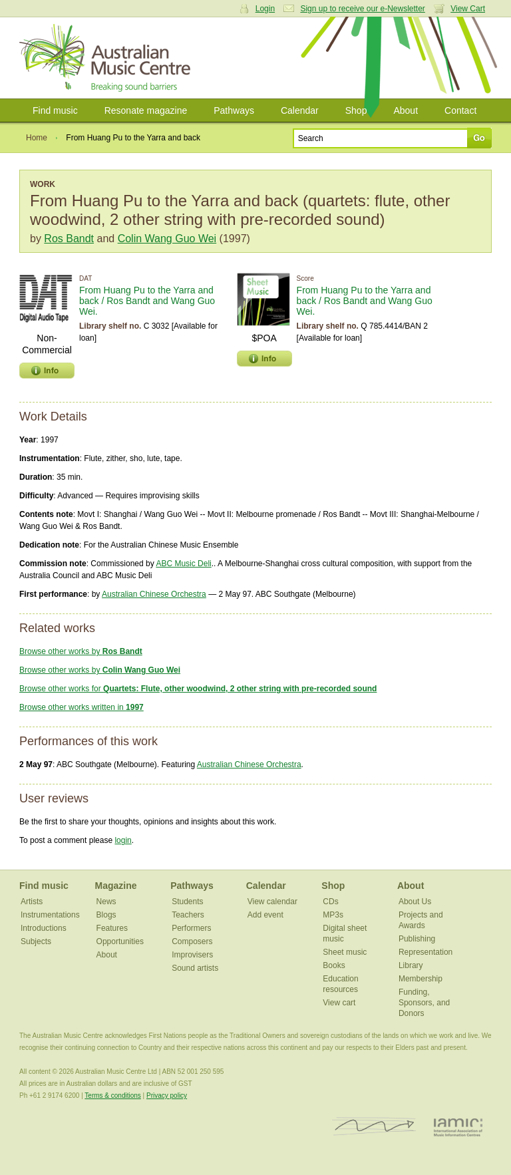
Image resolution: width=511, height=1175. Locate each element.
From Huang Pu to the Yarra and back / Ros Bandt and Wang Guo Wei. (147, 301)
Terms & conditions (112, 1095)
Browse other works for (198, 688)
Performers (191, 928)
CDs (330, 901)
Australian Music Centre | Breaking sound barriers (107, 58)
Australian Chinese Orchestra (154, 594)
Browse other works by (80, 651)
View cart (339, 1002)
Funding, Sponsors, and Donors (424, 1002)
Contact (460, 110)
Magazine (116, 885)
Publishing (417, 938)
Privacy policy (166, 1095)
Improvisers (192, 954)
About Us (415, 901)
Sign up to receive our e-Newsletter (362, 8)
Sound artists (195, 968)
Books (334, 965)
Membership (420, 978)
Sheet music (345, 952)
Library (411, 965)
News (106, 901)
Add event (265, 915)
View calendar (272, 901)
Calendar (300, 110)
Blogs (106, 915)
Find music (55, 110)
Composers (192, 941)
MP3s (333, 915)
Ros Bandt (69, 238)
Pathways (234, 110)
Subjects (36, 941)
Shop (356, 110)
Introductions (44, 928)
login (122, 840)
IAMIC (458, 1126)
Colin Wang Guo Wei (167, 238)
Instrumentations (50, 915)
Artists (32, 901)
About (405, 110)
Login (265, 8)
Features (112, 928)
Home (36, 137)
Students (187, 901)
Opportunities (120, 941)
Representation (425, 952)
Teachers (188, 915)
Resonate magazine (146, 110)
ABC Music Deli (183, 563)
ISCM (374, 1126)
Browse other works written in (81, 707)
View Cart (467, 8)
